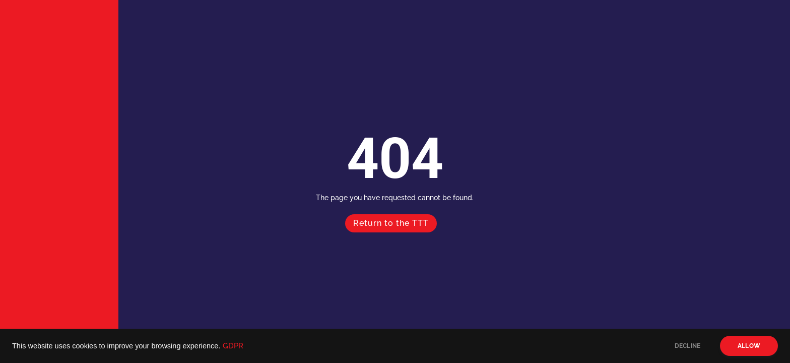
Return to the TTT (391, 223)
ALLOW (749, 345)
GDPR (233, 345)
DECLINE (687, 345)
